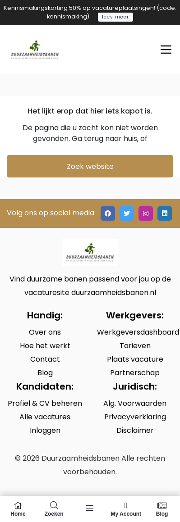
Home (18, 509)
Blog (162, 509)
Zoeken (54, 509)
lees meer (115, 17)
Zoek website (90, 166)
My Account (126, 509)
